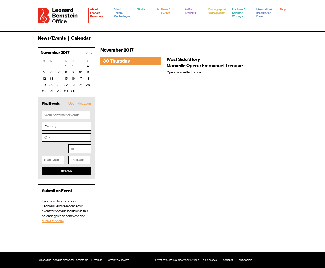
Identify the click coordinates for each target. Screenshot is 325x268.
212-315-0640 (210, 260)
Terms (98, 260)
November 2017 (55, 52)
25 (88, 85)
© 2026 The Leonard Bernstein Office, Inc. (64, 260)
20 (51, 85)
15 (66, 78)
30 (73, 91)
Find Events (51, 103)
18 (88, 78)
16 (73, 78)
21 (58, 85)
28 (59, 91)
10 (80, 72)
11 (88, 72)
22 (66, 85)
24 (80, 85)
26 (44, 91)
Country (50, 126)
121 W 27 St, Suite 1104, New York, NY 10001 (177, 260)
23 (73, 85)
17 (80, 78)
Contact (228, 260)
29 (66, 91)
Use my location (79, 103)
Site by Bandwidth (119, 260)
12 (44, 78)
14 (58, 78)
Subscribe (245, 260)
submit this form (53, 221)
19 (44, 85)
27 (51, 91)
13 (51, 78)
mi (72, 149)
